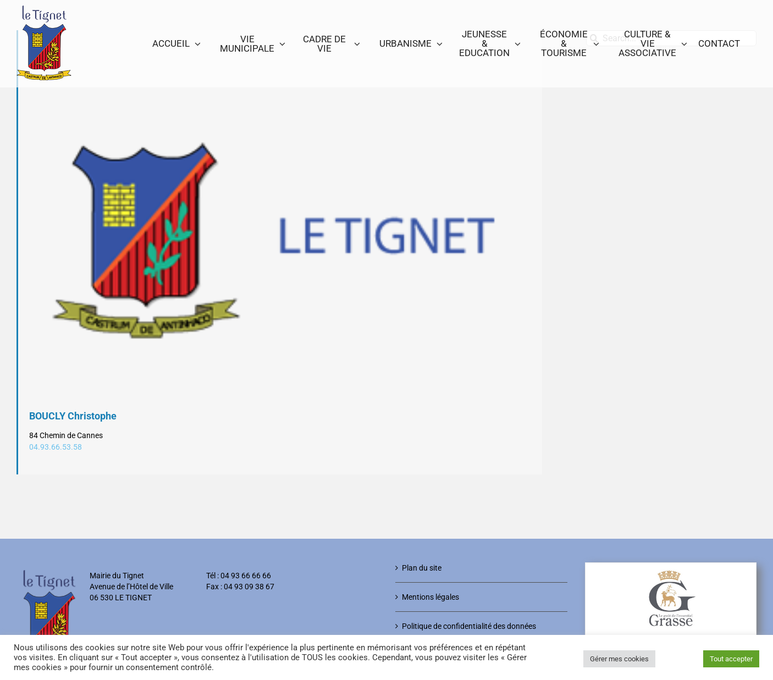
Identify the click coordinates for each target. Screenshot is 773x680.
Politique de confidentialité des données (469, 626)
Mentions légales (430, 597)
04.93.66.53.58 (55, 447)
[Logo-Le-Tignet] (280, 241)
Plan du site (421, 567)
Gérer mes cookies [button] (619, 659)
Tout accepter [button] (731, 659)
